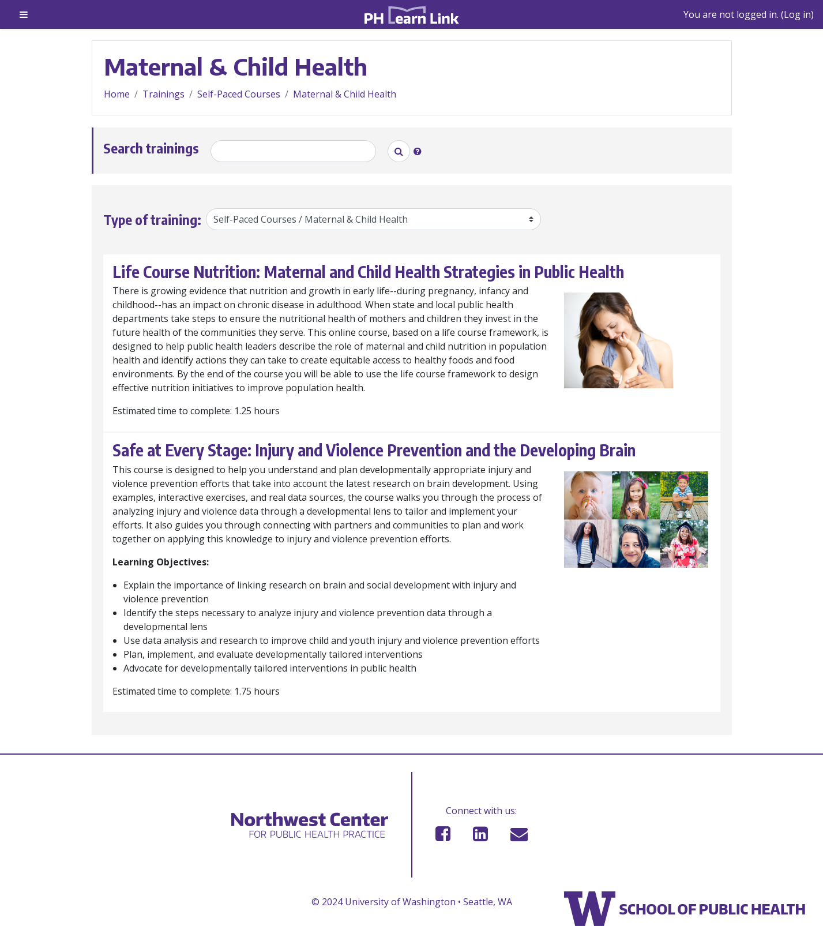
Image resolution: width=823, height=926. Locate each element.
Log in (797, 14)
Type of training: (152, 219)
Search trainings (151, 147)
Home (117, 94)
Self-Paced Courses (238, 94)
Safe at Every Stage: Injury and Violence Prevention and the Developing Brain (374, 450)
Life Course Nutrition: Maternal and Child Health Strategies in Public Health (368, 272)
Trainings (163, 94)
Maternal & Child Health (344, 94)
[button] (419, 151)
